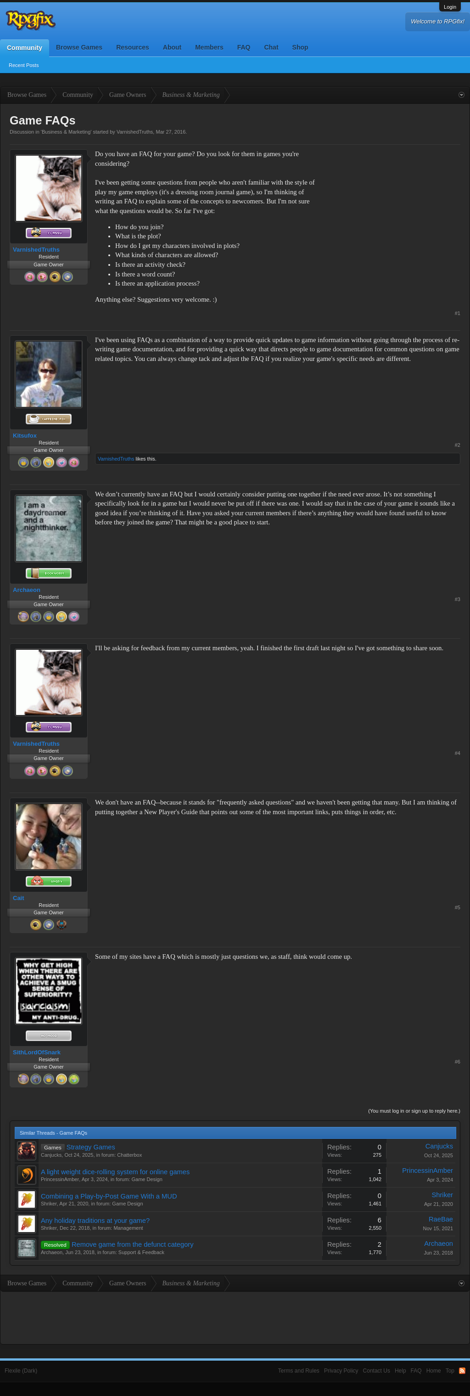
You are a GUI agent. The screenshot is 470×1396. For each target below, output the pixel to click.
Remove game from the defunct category (133, 1244)
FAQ (244, 47)
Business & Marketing (66, 132)
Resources (132, 47)
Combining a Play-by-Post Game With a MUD (109, 1196)
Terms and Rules (298, 1371)
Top (450, 1371)
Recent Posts (24, 65)
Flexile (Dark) (21, 1371)
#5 (457, 907)
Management (128, 1228)
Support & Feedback (141, 1252)
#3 (457, 599)
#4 (457, 753)
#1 (457, 313)
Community (24, 47)
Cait (18, 898)
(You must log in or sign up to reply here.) (414, 1111)
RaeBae (441, 1219)
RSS (462, 1371)
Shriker (49, 1203)
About (172, 47)
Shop (300, 47)
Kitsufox (25, 435)
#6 (457, 1061)
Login (450, 7)
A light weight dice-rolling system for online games (115, 1172)
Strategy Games (91, 1147)
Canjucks (51, 1155)
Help (400, 1371)
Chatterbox (129, 1155)
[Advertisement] (391, 206)
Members (209, 47)
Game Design (147, 1179)
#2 (457, 445)
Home (433, 1371)
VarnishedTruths (135, 132)
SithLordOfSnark (37, 1052)
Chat (271, 47)
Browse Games (79, 47)
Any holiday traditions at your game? (95, 1220)
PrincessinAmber (60, 1179)
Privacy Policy (341, 1371)
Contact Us (376, 1371)
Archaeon (26, 589)
